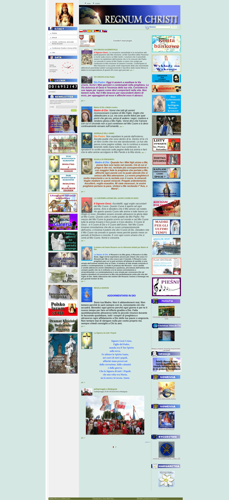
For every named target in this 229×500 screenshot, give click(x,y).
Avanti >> (147, 442)
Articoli (54, 37)
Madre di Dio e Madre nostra (105, 107)
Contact (97, 3)
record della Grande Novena (166, 398)
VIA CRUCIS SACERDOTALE (106, 50)
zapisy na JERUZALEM (166, 429)
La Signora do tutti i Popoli (105, 333)
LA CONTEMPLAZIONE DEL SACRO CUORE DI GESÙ (116, 198)
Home (89, 3)
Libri (53, 52)
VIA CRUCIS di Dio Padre (104, 77)
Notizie (54, 33)
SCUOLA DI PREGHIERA (104, 159)
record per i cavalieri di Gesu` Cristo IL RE (166, 458)
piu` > (132, 70)
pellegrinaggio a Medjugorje (105, 389)
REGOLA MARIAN (101, 288)
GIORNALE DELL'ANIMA (104, 133)
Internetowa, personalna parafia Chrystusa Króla (166, 317)
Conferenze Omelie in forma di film (64, 48)
